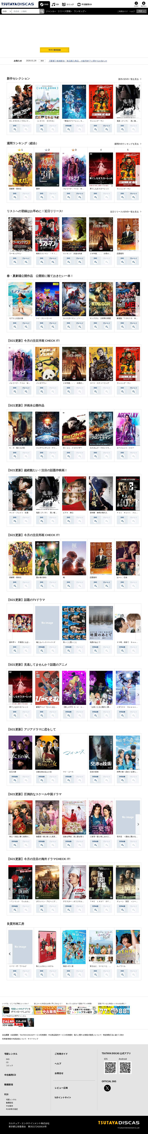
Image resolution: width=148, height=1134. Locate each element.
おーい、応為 (122, 577)
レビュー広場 (61, 1087)
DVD (46, 4)
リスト (136, 6)
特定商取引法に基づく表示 (113, 1035)
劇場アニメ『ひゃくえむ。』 (47, 707)
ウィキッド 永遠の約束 (72, 254)
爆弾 (38, 189)
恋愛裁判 (120, 254)
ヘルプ (132, 11)
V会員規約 (14, 1035)
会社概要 (5, 1035)
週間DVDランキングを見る (126, 144)
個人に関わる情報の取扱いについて (88, 1035)
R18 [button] (140, 11)
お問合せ (59, 1073)
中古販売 (9, 1106)
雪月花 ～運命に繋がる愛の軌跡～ (131, 837)
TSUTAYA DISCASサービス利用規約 (33, 1035)
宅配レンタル (11, 1099)
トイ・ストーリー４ (44, 318)
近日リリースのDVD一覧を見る (124, 212)
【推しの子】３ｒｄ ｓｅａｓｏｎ (77, 707)
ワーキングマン (15, 254)
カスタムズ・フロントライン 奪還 (104, 448)
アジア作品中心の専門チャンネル (14, 1016)
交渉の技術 (94, 772)
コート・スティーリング (99, 383)
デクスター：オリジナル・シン (75, 901)
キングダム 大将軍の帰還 (100, 318)
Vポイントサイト (63, 1097)
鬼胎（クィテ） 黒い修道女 (128, 121)
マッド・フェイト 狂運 (18, 513)
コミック (70, 4)
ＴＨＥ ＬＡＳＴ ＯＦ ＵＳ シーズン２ (107, 901)
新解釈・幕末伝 (15, 189)
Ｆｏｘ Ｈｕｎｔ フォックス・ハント (132, 513)
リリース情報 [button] (64, 11)
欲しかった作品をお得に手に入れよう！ (48, 1003)
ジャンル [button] (50, 11)
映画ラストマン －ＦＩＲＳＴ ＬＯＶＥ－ (53, 254)
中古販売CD (87, 4)
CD (57, 4)
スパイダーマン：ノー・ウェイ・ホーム (78, 318)
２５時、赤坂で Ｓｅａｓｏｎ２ (130, 642)
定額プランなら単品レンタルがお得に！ (112, 1003)
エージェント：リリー (125, 448)
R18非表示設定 (12, 1109)
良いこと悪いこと (70, 642)
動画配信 (8, 1084)
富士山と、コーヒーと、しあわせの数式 (105, 966)
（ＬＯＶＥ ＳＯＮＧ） (45, 121)
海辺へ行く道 (68, 966)
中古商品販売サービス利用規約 (60, 1035)
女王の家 (12, 772)
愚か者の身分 (41, 577)
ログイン (144, 6)
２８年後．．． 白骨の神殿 (101, 254)
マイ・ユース (68, 772)
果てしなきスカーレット (99, 189)
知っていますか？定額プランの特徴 (78, 1003)
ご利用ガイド (122, 11)
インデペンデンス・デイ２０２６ (49, 448)
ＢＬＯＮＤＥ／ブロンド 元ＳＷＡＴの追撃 (26, 121)
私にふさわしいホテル (44, 966)
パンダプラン (41, 383)
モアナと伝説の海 (16, 318)
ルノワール (121, 966)
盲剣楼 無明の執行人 (98, 513)
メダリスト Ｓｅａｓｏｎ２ (128, 707)
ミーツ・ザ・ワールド (18, 966)
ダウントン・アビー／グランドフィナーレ (52, 901)
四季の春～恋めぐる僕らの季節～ (130, 772)
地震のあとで (95, 642)
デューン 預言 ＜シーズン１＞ (130, 901)
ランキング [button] (79, 11)
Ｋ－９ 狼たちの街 (17, 448)
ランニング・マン (97, 121)
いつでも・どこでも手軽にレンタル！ (15, 1003)
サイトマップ (33, 1038)
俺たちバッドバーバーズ (45, 642)
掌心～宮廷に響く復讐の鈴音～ (21, 837)
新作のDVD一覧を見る (128, 79)
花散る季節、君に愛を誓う (73, 837)
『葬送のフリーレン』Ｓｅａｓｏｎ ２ (78, 121)
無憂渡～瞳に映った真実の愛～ (48, 837)
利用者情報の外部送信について (14, 1038)
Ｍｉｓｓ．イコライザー (72, 448)
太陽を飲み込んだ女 (44, 772)
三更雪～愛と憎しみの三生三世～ (103, 837)
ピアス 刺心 (68, 513)
